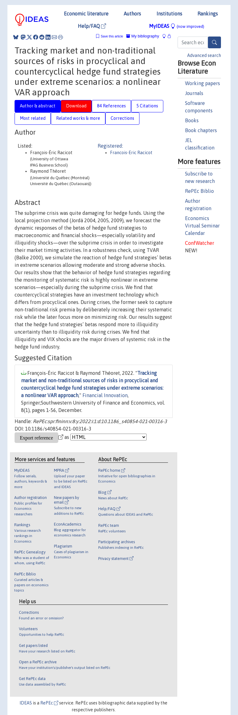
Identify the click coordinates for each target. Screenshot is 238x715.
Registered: (110, 146)
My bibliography (142, 36)
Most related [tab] (33, 118)
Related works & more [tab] (78, 118)
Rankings (207, 13)
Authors (132, 13)
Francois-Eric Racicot (131, 152)
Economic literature (86, 13)
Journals (194, 93)
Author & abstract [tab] (37, 105)
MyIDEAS (176, 26)
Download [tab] (76, 105)
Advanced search (204, 55)
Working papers (202, 83)
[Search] (214, 42)
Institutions (169, 13)
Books (192, 120)
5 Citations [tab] (147, 105)
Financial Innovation (105, 395)
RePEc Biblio (199, 191)
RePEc (49, 702)
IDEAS (26, 702)
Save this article (112, 36)
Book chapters (201, 130)
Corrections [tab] (122, 118)
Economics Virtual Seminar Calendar (202, 225)
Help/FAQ (92, 26)
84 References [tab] (111, 105)
